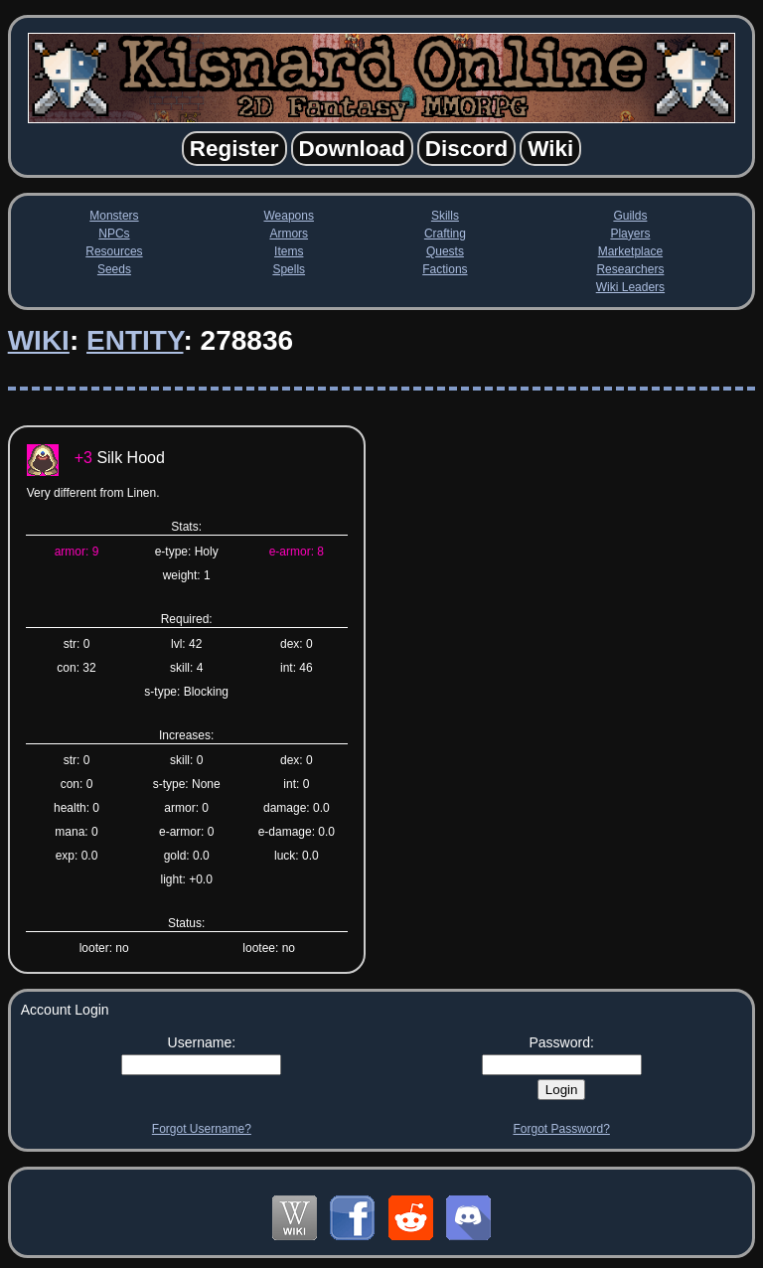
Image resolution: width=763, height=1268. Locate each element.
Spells (288, 269)
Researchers (630, 269)
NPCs (113, 233)
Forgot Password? (561, 1129)
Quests (445, 251)
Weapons (288, 216)
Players (630, 233)
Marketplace (630, 251)
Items (288, 251)
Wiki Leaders (630, 287)
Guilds (630, 216)
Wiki (39, 340)
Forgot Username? (201, 1129)
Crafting (445, 233)
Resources (113, 251)
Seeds (114, 269)
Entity (134, 340)
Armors (288, 233)
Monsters (113, 216)
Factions (444, 269)
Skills (445, 216)
